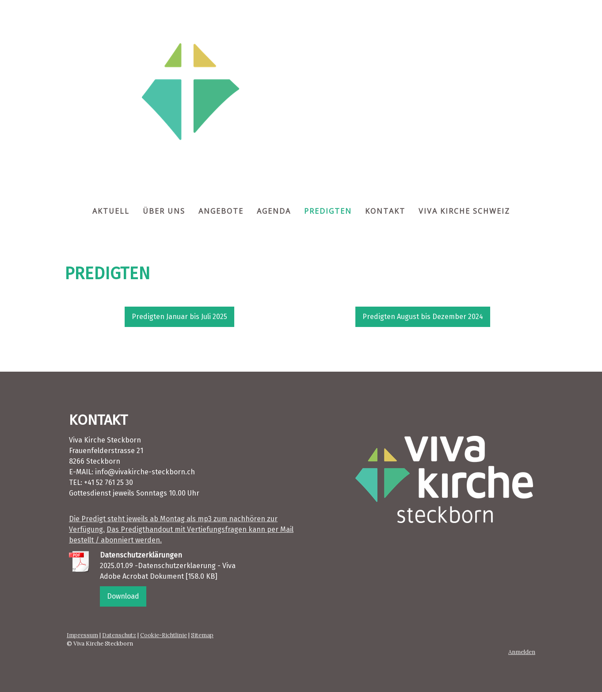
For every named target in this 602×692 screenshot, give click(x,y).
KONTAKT (385, 211)
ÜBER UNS (164, 211)
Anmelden (521, 652)
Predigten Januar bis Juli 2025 (179, 316)
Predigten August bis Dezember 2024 (422, 316)
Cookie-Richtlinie (163, 635)
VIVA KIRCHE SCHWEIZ (464, 211)
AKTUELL (111, 211)
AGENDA (274, 211)
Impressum (82, 635)
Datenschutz (119, 635)
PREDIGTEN (328, 211)
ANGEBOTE (221, 211)
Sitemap (202, 635)
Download (123, 596)
